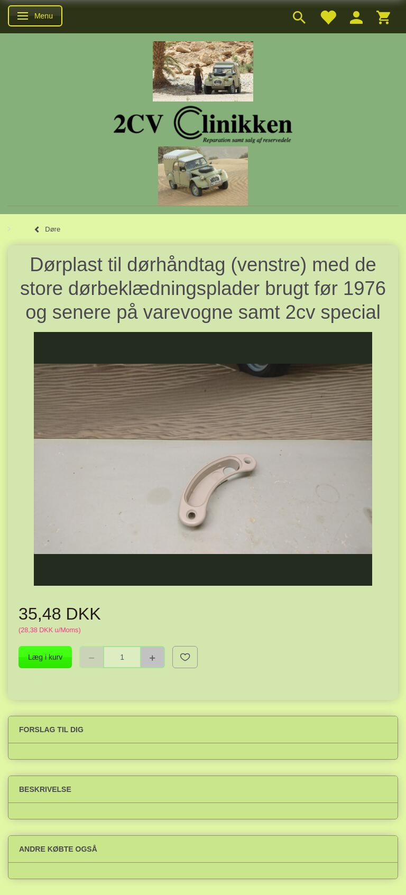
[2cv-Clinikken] (203, 123)
